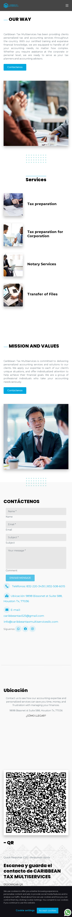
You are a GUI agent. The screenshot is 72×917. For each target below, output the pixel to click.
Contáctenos (15, 67)
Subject (10, 542)
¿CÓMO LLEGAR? (36, 715)
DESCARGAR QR (13, 884)
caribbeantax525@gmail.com (24, 615)
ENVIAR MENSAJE (20, 578)
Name (9, 516)
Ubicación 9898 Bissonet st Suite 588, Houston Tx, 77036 (33, 598)
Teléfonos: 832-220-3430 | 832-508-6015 (34, 586)
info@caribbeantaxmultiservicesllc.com (31, 621)
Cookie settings (25, 910)
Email (9, 529)
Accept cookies (47, 910)
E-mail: (12, 609)
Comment (11, 570)
